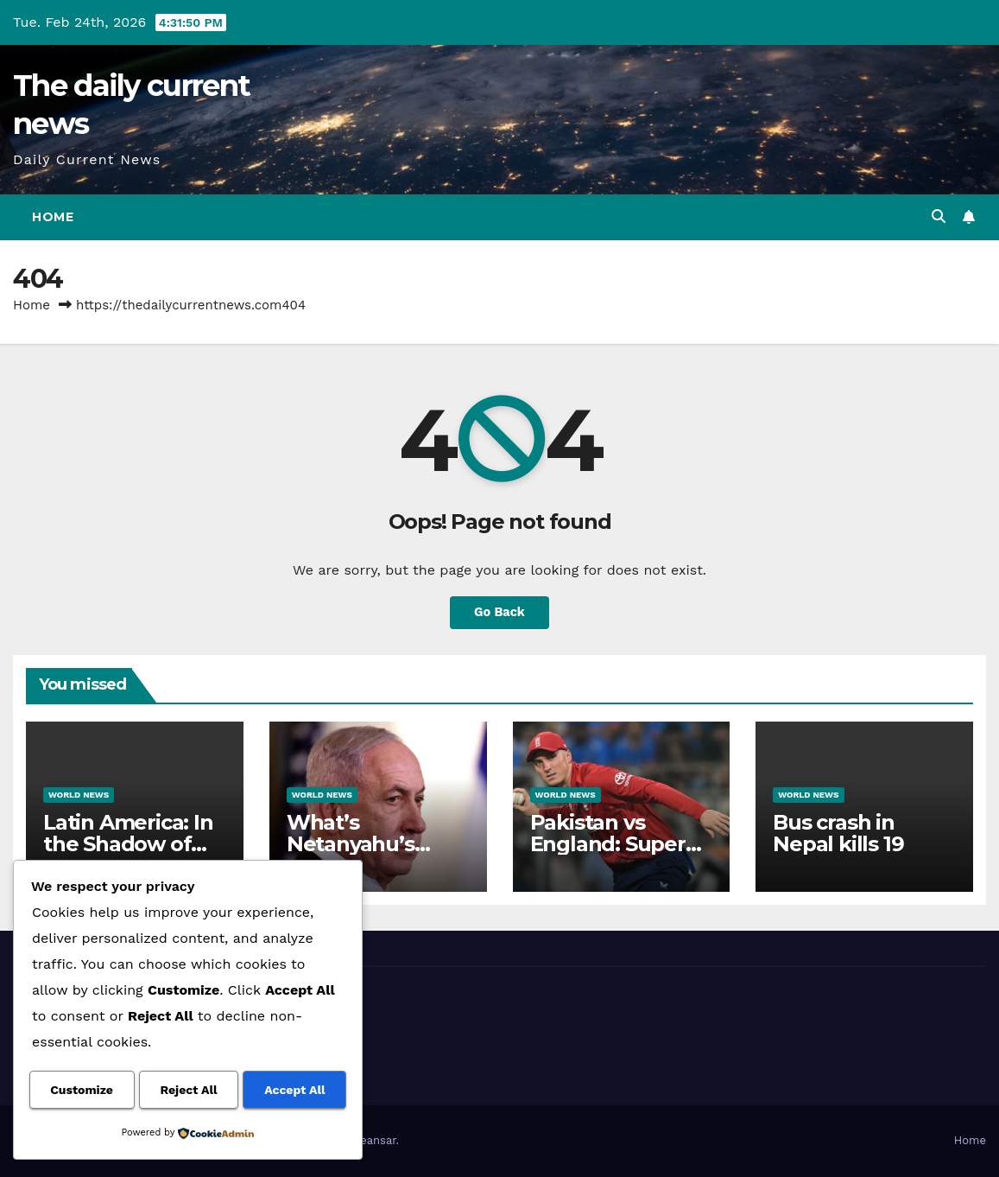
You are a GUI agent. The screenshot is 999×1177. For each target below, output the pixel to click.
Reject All (189, 1090)
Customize (81, 1090)
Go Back (500, 612)
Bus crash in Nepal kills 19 (838, 833)
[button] (938, 216)
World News (78, 794)
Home (52, 217)
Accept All (294, 1090)
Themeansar (363, 1140)
